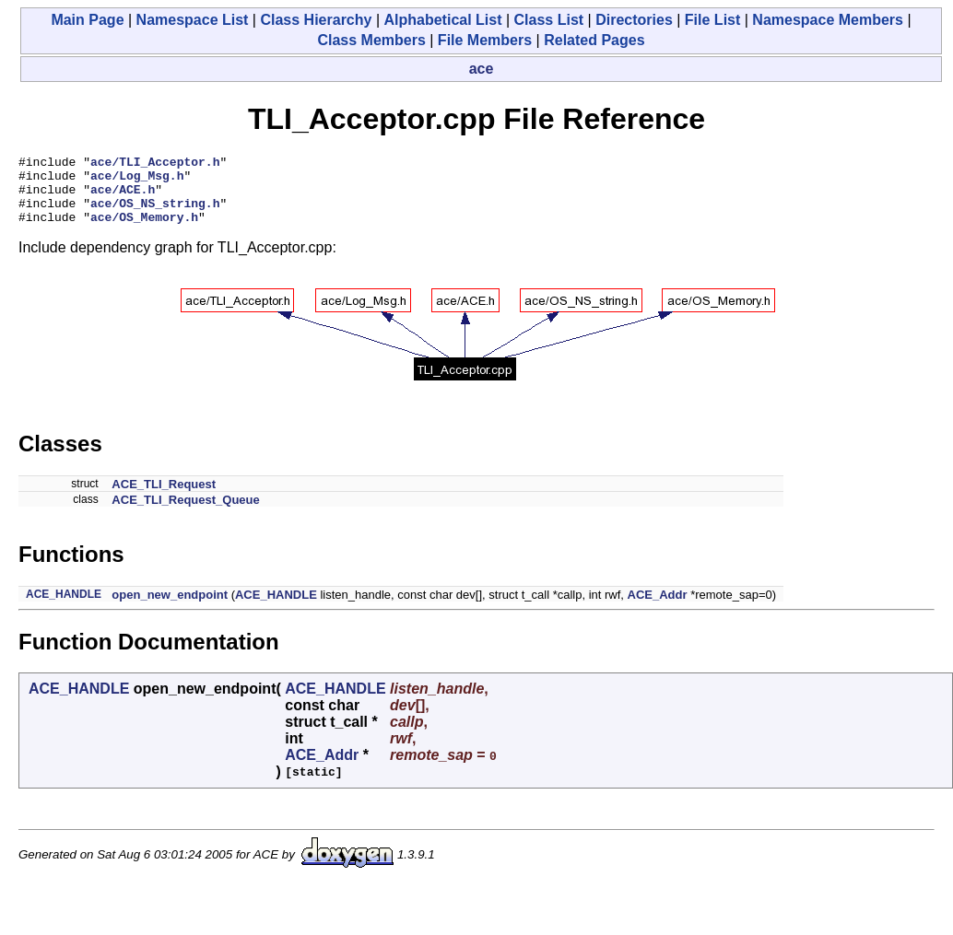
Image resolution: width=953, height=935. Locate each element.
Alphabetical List (442, 20)
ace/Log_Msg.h (136, 180)
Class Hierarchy (315, 20)
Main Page (87, 20)
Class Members (371, 40)
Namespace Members (827, 20)
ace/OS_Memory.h (144, 230)
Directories (634, 20)
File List (712, 20)
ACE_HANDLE (63, 608)
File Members (485, 40)
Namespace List (192, 20)
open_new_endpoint (170, 608)
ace (481, 68)
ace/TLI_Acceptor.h (154, 164)
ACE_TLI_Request (164, 498)
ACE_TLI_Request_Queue (185, 513)
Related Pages (594, 40)
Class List (549, 20)
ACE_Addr (658, 608)
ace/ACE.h (122, 197)
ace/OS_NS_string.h (154, 213)
